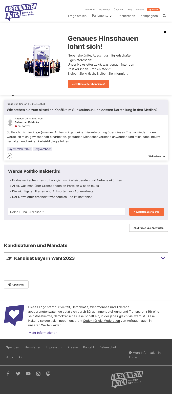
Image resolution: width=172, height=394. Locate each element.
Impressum (54, 347)
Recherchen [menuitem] (126, 16)
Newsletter (104, 9)
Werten (46, 325)
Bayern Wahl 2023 (19, 149)
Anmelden (90, 9)
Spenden (153, 9)
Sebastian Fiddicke (27, 122)
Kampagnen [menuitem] (149, 16)
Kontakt (140, 9)
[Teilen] (9, 156)
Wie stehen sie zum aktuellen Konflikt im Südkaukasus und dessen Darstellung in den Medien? (82, 110)
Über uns (118, 9)
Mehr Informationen (43, 332)
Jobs (9, 357)
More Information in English (145, 354)
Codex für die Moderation (101, 320)
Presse (73, 347)
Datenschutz (108, 347)
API (20, 357)
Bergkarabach (42, 149)
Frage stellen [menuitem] (77, 16)
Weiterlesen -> (156, 156)
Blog (129, 9)
